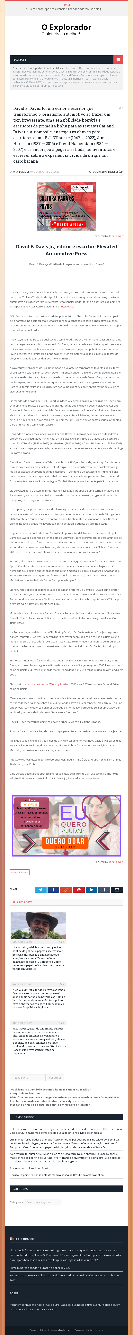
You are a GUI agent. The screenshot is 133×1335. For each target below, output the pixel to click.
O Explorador (21, 171)
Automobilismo (98, 171)
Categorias (16, 1202)
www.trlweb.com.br (62, 1330)
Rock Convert (116, 236)
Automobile (66, 306)
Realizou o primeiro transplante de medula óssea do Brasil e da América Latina (57, 1175)
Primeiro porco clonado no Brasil (29, 1168)
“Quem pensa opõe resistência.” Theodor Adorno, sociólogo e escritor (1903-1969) (66, 9)
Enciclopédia (115, 171)
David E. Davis (19, 872)
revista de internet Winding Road (46, 684)
